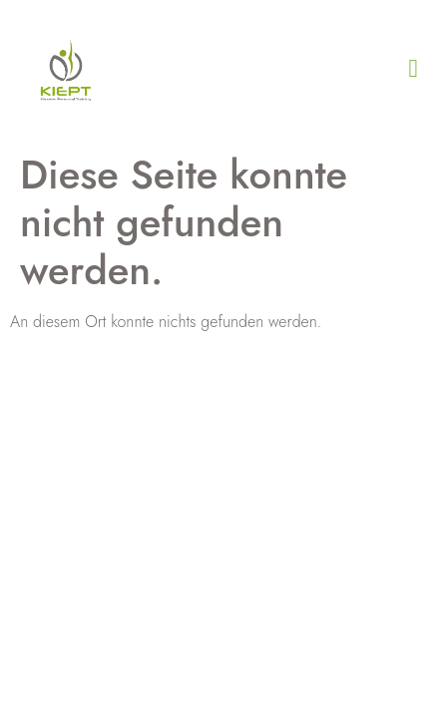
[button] (413, 69)
